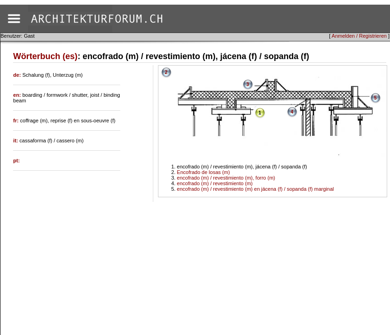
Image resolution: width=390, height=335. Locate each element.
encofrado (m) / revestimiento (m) (215, 183)
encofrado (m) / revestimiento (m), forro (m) (226, 178)
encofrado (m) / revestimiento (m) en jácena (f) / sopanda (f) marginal (255, 189)
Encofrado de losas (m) (203, 172)
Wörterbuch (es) (45, 56)
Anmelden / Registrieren (359, 36)
